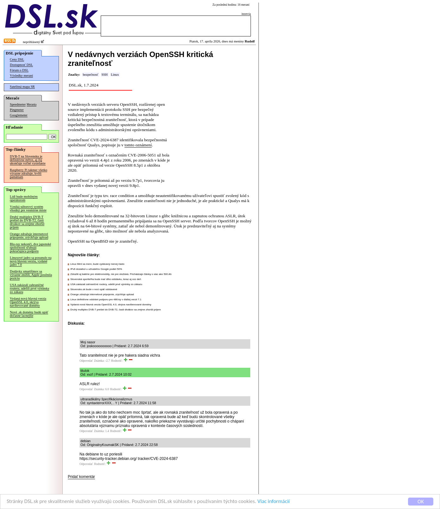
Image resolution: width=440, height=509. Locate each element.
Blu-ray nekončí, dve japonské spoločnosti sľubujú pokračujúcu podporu (30, 247)
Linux (115, 74)
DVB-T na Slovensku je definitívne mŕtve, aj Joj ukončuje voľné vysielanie (28, 160)
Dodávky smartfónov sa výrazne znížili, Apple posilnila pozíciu (31, 275)
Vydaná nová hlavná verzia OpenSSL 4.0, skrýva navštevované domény (28, 302)
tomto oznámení (138, 145)
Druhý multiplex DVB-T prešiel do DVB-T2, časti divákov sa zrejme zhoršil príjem (27, 222)
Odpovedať (86, 360)
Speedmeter (18, 104)
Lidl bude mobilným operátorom (24, 198)
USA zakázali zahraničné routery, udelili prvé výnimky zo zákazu (29, 288)
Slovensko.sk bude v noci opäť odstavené (93, 289)
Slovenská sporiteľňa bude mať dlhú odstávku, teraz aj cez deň (105, 279)
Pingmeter (17, 109)
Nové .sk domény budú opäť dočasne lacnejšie (29, 313)
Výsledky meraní (21, 75)
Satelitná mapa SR (22, 86)
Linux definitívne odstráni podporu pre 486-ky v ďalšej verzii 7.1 (105, 299)
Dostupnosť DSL (21, 65)
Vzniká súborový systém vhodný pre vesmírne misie (28, 208)
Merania (31, 104)
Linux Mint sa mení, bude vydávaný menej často (97, 264)
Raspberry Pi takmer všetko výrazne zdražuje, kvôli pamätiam (28, 173)
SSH (104, 74)
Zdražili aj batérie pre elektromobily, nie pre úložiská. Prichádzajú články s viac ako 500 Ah (121, 274)
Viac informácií (274, 502)
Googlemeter (19, 115)
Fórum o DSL (19, 70)
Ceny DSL (17, 59)
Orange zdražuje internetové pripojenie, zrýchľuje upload (29, 235)
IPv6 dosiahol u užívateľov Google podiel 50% (96, 269)
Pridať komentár (81, 476)
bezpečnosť (90, 74)
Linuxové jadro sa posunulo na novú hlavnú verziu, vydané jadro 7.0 (30, 261)
